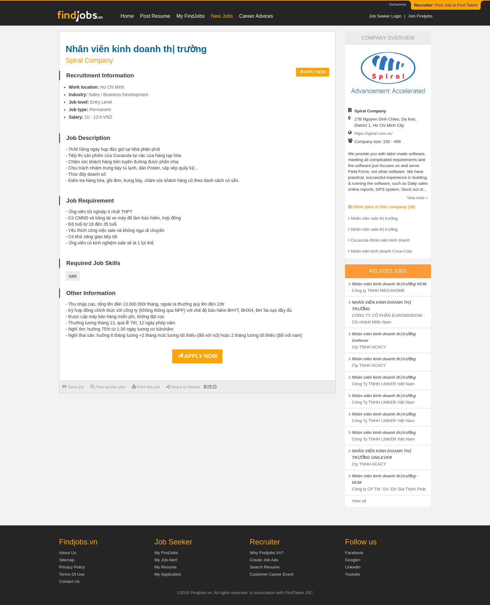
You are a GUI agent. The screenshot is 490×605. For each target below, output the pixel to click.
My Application (167, 574)
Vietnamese (397, 4)
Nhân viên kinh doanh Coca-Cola (381, 251)
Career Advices (256, 16)
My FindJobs (190, 16)
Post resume (155, 16)
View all (359, 501)
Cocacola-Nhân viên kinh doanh (380, 240)
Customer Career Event (271, 574)
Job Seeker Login (385, 16)
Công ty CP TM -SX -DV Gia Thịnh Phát (389, 489)
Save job (73, 387)
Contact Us (69, 581)
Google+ (353, 560)
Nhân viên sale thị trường (374, 218)
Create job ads (264, 560)
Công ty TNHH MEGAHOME (378, 290)
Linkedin (353, 567)
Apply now (312, 72)
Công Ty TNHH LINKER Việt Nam (383, 383)
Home (127, 16)
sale (73, 275)
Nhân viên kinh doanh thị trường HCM (389, 284)
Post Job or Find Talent (446, 5)
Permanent (100, 109)
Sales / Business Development (118, 94)
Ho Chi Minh (112, 87)
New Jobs (222, 16)
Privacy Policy (72, 567)
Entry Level (101, 102)
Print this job (146, 387)
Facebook (354, 552)
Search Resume (265, 567)
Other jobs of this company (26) (381, 206)
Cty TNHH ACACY (369, 347)
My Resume (165, 567)
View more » (417, 198)
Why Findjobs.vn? (266, 552)
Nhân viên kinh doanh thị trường (384, 359)
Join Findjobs (420, 16)
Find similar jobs (108, 387)
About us (67, 552)
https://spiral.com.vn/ (373, 133)
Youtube (352, 574)
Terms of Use (71, 574)
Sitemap (66, 560)
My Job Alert (165, 560)
